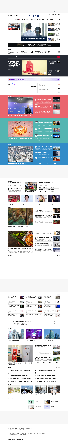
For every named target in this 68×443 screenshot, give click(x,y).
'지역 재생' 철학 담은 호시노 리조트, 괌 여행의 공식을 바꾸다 (43, 358)
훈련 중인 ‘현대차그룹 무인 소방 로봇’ (31, 310)
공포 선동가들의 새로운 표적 (39, 52)
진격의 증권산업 (48, 340)
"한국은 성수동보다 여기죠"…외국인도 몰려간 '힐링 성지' (20, 373)
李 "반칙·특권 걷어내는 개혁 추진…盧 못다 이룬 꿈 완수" (57, 34)
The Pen (9, 384)
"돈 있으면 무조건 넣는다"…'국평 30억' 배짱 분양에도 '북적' (49, 297)
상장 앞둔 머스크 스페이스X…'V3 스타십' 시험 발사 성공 (13, 40)
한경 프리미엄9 (17, 19)
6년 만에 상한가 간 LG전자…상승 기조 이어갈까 (43, 106)
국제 (37, 19)
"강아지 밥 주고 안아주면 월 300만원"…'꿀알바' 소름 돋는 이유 (21, 381)
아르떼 (9, 207)
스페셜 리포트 (10, 328)
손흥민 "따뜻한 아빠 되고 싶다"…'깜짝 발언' (12, 203)
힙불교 (49, 52)
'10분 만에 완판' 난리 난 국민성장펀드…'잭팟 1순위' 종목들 (52, 71)
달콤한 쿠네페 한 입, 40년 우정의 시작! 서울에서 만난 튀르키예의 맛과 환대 (20, 363)
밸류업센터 (55, 163)
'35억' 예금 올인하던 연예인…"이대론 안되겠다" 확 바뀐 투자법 (52, 62)
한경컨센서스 (39, 116)
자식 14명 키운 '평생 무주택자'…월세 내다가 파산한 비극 (47, 373)
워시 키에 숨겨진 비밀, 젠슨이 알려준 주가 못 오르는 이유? (43, 136)
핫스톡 (37, 104)
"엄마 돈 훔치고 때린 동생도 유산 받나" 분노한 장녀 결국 (53, 394)
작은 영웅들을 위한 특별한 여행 (25, 52)
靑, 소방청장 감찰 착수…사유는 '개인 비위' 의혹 (33, 314)
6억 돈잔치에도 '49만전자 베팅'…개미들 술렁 (46, 185)
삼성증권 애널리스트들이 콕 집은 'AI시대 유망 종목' (19, 375)
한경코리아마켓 (10, 96)
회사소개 (9, 428)
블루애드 (23, 428)
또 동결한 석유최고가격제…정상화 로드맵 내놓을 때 (14, 53)
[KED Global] (17, 15)
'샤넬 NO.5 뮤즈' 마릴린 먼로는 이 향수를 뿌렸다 (43, 232)
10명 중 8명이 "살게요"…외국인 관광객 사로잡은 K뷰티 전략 (31, 297)
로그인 (59, 14)
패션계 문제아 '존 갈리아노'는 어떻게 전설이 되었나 (43, 237)
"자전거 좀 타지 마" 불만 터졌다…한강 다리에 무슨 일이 (46, 381)
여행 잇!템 (57, 362)
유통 (40, 19)
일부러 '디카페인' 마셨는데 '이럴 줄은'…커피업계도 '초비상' (20, 378)
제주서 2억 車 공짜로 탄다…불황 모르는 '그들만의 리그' (13, 297)
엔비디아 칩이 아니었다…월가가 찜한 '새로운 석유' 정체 (20, 138)
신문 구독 (50, 14)
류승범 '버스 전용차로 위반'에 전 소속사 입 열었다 (53, 203)
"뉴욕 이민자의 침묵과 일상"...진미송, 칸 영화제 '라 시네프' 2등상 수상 (43, 209)
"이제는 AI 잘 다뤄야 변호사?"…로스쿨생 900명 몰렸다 (49, 302)
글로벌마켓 (31, 19)
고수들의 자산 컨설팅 (50, 60)
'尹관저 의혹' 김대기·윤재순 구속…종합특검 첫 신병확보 (13, 315)
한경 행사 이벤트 (10, 398)
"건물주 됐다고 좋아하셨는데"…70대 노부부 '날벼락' (40, 394)
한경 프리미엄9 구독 (54, 14)
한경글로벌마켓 (10, 119)
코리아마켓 (27, 19)
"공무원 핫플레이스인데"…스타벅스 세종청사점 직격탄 (13, 306)
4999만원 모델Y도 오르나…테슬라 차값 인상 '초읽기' (31, 306)
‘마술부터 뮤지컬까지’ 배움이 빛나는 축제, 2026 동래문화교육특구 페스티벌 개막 (43, 346)
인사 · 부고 (56, 398)
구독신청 (13, 428)
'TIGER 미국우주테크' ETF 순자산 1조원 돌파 (43, 111)
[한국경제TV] (11, 15)
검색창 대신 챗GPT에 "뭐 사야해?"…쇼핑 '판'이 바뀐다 (48, 315)
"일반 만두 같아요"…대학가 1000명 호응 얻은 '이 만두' (31, 302)
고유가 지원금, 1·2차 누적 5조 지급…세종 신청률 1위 (57, 39)
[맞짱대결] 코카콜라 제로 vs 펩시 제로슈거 (22, 322)
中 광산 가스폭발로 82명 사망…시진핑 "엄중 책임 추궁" (13, 34)
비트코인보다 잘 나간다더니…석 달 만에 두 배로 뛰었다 (19, 115)
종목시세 (47, 140)
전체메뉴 (52, 19)
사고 (59, 398)
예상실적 (39, 140)
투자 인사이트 (50, 68)
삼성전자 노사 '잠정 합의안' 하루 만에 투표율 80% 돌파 (57, 29)
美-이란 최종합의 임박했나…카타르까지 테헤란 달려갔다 (43, 129)
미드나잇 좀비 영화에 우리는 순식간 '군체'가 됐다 (43, 215)
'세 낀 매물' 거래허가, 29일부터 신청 (41, 152)
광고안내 (20, 428)
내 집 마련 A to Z (10, 60)
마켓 (56, 116)
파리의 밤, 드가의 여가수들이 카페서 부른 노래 (18, 226)
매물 (47, 163)
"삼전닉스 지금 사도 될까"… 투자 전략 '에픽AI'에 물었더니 (20, 370)
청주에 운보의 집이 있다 (39, 352)
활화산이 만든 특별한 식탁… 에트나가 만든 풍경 (43, 249)
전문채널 (47, 19)
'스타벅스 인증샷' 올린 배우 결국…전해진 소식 (27, 203)
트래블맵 (38, 362)
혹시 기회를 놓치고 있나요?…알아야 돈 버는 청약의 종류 (14, 64)
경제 (22, 19)
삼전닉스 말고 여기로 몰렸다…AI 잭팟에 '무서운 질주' (43, 100)
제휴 (12, 433)
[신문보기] (8, 15)
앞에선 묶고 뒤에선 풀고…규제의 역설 (26, 394)
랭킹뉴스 (9, 367)
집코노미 (35, 19)
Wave (9, 229)
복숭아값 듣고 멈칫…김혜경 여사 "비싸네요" (46, 189)
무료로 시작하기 (33, 86)
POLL (9, 320)
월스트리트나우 (38, 121)
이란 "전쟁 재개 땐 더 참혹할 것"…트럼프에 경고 (57, 24)
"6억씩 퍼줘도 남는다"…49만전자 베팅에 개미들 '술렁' (46, 378)
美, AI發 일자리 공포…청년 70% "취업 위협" (13, 310)
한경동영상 (10, 255)
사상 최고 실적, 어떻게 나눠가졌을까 (13, 31)
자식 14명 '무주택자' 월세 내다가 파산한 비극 (14, 183)
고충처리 (16, 428)
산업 (24, 19)
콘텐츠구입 (14, 433)
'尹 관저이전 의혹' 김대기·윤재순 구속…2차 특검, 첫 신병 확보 (49, 310)
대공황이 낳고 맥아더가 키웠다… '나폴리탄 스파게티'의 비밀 (20, 249)
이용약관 (31, 433)
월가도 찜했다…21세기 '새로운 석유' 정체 (15, 189)
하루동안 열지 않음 (56, 44)
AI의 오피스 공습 (30, 340)
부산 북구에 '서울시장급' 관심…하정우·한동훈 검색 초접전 (13, 37)
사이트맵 (22, 433)
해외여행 (50, 362)
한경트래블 (10, 344)
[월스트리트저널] (14, 15)
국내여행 (44, 362)
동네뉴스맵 (39, 163)
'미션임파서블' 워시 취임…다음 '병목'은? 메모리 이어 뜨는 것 (43, 123)
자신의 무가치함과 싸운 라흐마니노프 (41, 221)
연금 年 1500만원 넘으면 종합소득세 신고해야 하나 (46, 370)
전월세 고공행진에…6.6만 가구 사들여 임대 (17, 163)
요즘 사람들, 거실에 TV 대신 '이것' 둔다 (41, 243)
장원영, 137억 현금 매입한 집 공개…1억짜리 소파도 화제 (43, 158)
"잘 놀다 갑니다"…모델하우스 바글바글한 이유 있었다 (43, 147)
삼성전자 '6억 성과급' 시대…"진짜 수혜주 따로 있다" (46, 375)
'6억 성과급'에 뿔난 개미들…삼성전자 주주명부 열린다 (33, 38)
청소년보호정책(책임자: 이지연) (42, 433)
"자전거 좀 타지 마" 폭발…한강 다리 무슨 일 (46, 187)
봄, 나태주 (9, 393)
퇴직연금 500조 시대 (13, 340)
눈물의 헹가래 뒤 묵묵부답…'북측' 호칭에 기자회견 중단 (30, 191)
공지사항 (29, 398)
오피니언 (43, 19)
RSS (28, 433)
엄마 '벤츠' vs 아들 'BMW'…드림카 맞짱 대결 (46, 191)
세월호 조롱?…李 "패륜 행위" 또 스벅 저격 (46, 182)
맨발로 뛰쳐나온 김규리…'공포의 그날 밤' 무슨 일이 (40, 203)
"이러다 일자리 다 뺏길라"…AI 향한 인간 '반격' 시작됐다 (49, 306)
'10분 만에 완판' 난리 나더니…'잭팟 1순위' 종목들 (13, 302)
